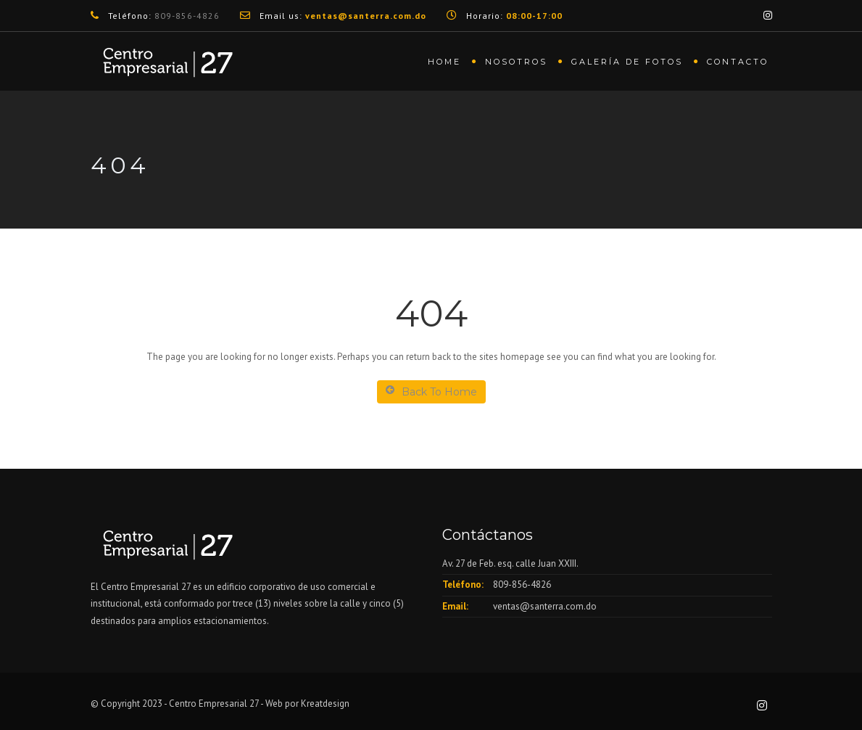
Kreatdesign (324, 703)
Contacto (737, 62)
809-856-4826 (187, 15)
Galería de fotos (627, 62)
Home (444, 62)
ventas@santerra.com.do (545, 606)
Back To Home (431, 391)
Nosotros (516, 62)
